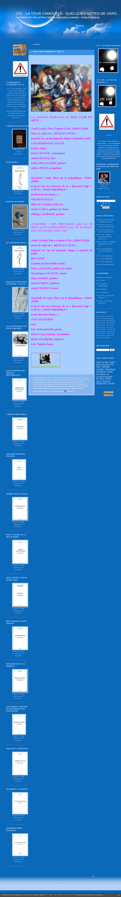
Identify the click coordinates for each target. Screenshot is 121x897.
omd (110, 371)
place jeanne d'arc (67, 382)
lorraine (101, 374)
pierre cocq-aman (82, 386)
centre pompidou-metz (40, 388)
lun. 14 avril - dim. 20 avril (106, 320)
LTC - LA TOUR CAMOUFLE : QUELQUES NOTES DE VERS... (68, 13)
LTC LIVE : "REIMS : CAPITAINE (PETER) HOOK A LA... (105, 237)
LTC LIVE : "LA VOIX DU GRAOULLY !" (106, 296)
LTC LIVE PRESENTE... (105, 256)
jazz (53, 384)
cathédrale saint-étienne (40, 391)
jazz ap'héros (72, 386)
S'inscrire (106, 203)
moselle (54, 388)
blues (69, 384)
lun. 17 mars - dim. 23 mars (106, 322)
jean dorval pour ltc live (105, 364)
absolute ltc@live (105, 370)
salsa (49, 384)
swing (57, 384)
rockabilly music (53, 386)
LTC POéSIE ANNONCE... (106, 264)
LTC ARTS (101, 280)
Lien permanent (76, 378)
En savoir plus (98, 895)
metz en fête (78, 382)
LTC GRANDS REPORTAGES (103, 285)
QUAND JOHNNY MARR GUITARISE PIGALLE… (106, 221)
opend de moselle (77, 388)
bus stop (38, 386)
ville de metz (67, 388)
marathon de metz (58, 391)
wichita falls (63, 384)
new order (102, 362)
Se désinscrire (106, 205)
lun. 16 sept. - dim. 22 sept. (106, 331)
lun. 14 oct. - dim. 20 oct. (106, 327)
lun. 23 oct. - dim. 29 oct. (106, 335)
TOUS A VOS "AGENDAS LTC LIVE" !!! (48, 52)
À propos (108, 135)
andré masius (62, 386)
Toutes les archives (104, 337)
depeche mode (105, 383)
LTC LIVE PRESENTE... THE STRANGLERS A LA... (105, 251)
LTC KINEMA (102, 289)
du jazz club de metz (54, 382)
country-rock (76, 384)
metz (108, 378)
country (44, 386)
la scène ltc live (67, 380)
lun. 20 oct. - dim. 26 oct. (106, 316)
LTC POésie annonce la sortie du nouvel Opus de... (106, 226)
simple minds (103, 368)
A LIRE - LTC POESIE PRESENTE (105, 302)
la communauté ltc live (104, 376)
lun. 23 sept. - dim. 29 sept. (106, 329)
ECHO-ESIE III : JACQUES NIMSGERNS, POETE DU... (106, 244)
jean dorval (103, 381)
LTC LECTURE (103, 292)
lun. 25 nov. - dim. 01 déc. (106, 325)
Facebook (69, 391)
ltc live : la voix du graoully (53, 380)
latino (45, 384)
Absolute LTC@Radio (105, 277)
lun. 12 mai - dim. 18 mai (106, 318)
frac (50, 391)
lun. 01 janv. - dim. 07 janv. (106, 333)
